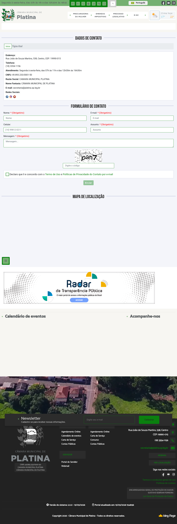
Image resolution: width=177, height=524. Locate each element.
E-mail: (101, 113)
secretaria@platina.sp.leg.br (23, 88)
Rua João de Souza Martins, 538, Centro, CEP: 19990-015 (33, 57)
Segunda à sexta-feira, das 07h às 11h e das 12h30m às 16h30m (44, 70)
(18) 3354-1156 (13, 64)
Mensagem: (16, 136)
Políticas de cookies (166, 483)
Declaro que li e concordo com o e (61, 174)
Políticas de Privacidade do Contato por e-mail (88, 174)
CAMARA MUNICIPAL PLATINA (28, 79)
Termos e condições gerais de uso (159, 480)
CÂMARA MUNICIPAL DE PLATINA (30, 83)
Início (8, 46)
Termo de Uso (52, 174)
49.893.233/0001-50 (19, 75)
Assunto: (102, 124)
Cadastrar (149, 419)
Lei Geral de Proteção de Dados (158, 496)
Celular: (7, 124)
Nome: (14, 113)
